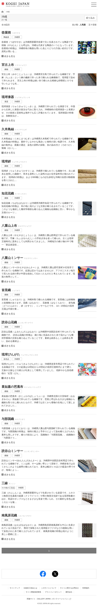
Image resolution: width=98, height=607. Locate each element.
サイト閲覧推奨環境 (33, 592)
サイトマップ (15, 588)
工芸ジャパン (1, 12)
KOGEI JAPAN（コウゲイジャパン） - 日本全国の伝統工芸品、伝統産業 (15, 7)
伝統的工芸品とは (30, 588)
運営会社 (68, 592)
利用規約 (85, 588)
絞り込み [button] (90, 18)
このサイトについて (48, 588)
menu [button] (93, 4)
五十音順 (92, 25)
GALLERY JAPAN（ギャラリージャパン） (54, 599)
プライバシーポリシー (53, 592)
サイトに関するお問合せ (69, 588)
